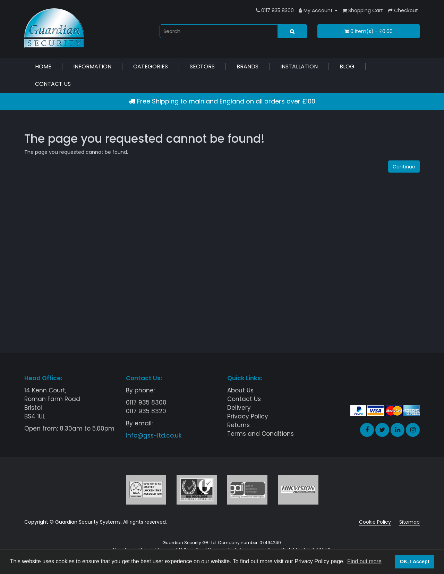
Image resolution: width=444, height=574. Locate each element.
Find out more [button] (364, 561)
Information (92, 66)
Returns (238, 425)
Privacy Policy (247, 416)
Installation (299, 66)
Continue (404, 166)
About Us (240, 390)
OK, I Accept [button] (414, 561)
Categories (150, 66)
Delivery (239, 408)
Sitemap (409, 521)
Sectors (202, 66)
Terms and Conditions (260, 434)
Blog (347, 66)
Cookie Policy (375, 521)
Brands (247, 66)
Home (43, 66)
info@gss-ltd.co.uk (153, 435)
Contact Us (53, 84)
